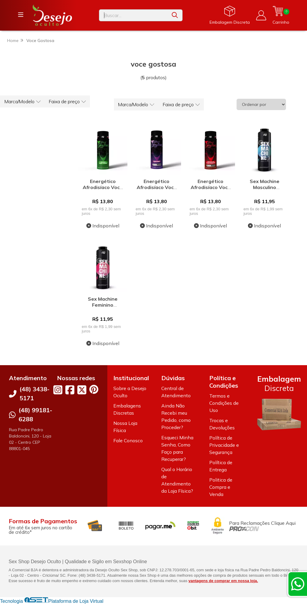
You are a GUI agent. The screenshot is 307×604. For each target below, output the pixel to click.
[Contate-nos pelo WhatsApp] (297, 584)
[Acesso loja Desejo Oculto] (260, 15)
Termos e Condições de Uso (224, 403)
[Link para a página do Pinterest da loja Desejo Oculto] (93, 389)
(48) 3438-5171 (34, 394)
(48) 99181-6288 (35, 415)
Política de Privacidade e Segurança (224, 445)
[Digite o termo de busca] (133, 15)
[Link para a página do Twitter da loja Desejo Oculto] (81, 390)
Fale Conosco (128, 441)
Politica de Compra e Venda (220, 487)
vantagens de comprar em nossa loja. (223, 580)
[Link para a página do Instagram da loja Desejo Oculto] (57, 390)
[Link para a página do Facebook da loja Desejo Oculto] (69, 390)
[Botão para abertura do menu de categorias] (21, 15)
